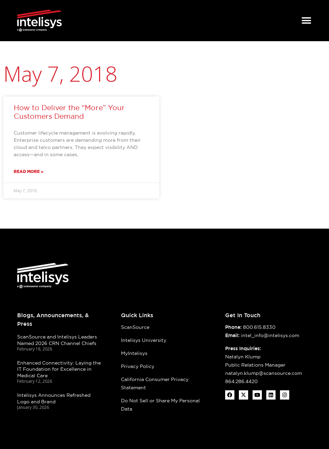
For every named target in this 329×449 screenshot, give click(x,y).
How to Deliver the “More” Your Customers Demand (69, 112)
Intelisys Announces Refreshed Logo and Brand (53, 398)
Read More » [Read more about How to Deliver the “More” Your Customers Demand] (29, 171)
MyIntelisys (134, 353)
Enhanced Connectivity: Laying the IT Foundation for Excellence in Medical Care (59, 369)
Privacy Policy (137, 366)
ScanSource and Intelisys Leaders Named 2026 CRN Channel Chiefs (57, 340)
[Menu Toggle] (306, 20)
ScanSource (135, 327)
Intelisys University (143, 340)
